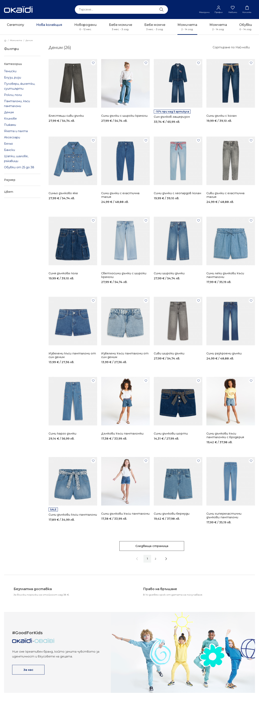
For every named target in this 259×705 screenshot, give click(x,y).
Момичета (16, 40)
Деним (29, 40)
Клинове (10, 118)
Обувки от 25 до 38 (19, 167)
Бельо (8, 143)
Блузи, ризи (12, 77)
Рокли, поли (13, 95)
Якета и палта (16, 131)
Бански (9, 150)
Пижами (10, 125)
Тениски (10, 71)
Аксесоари (12, 137)
